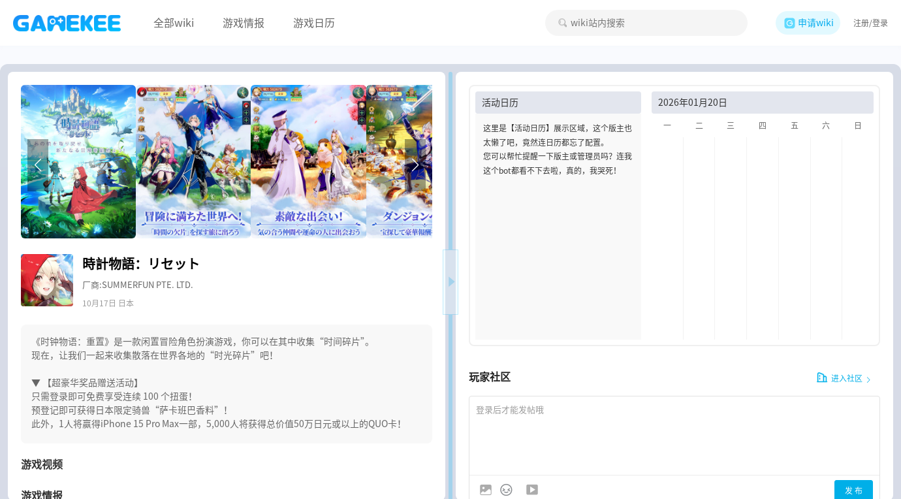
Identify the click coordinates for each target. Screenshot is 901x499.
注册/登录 (870, 23)
